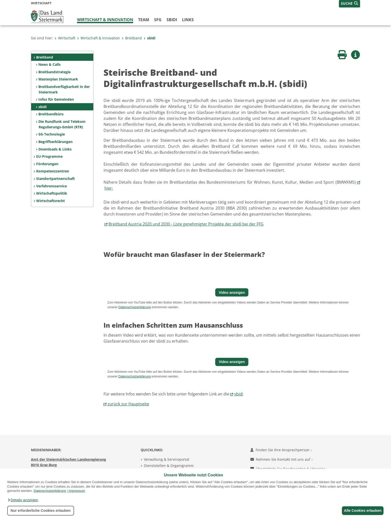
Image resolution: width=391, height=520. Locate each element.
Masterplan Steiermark (58, 79)
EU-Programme (49, 156)
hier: (108, 188)
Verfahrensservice (51, 186)
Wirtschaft (65, 38)
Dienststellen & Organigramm (169, 465)
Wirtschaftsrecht (50, 200)
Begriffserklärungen (55, 141)
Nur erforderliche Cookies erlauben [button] (40, 511)
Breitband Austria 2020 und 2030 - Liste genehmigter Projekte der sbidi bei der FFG (186, 224)
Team (143, 19)
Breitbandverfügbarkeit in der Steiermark (64, 89)
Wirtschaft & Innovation (105, 19)
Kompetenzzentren (52, 171)
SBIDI (172, 19)
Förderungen (47, 163)
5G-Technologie (51, 134)
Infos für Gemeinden (56, 99)
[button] (22, 500)
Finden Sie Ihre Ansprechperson (281, 449)
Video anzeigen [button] (232, 293)
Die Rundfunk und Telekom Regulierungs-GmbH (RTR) (62, 124)
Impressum (77, 491)
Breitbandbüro (51, 114)
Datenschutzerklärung (50, 491)
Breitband (132, 38)
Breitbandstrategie (54, 72)
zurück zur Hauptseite (128, 404)
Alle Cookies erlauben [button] (361, 511)
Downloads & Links (55, 149)
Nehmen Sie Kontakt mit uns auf (281, 459)
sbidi (149, 38)
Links (188, 19)
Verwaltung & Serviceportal (166, 459)
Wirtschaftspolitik (51, 193)
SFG (158, 19)
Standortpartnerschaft (55, 178)
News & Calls (49, 64)
